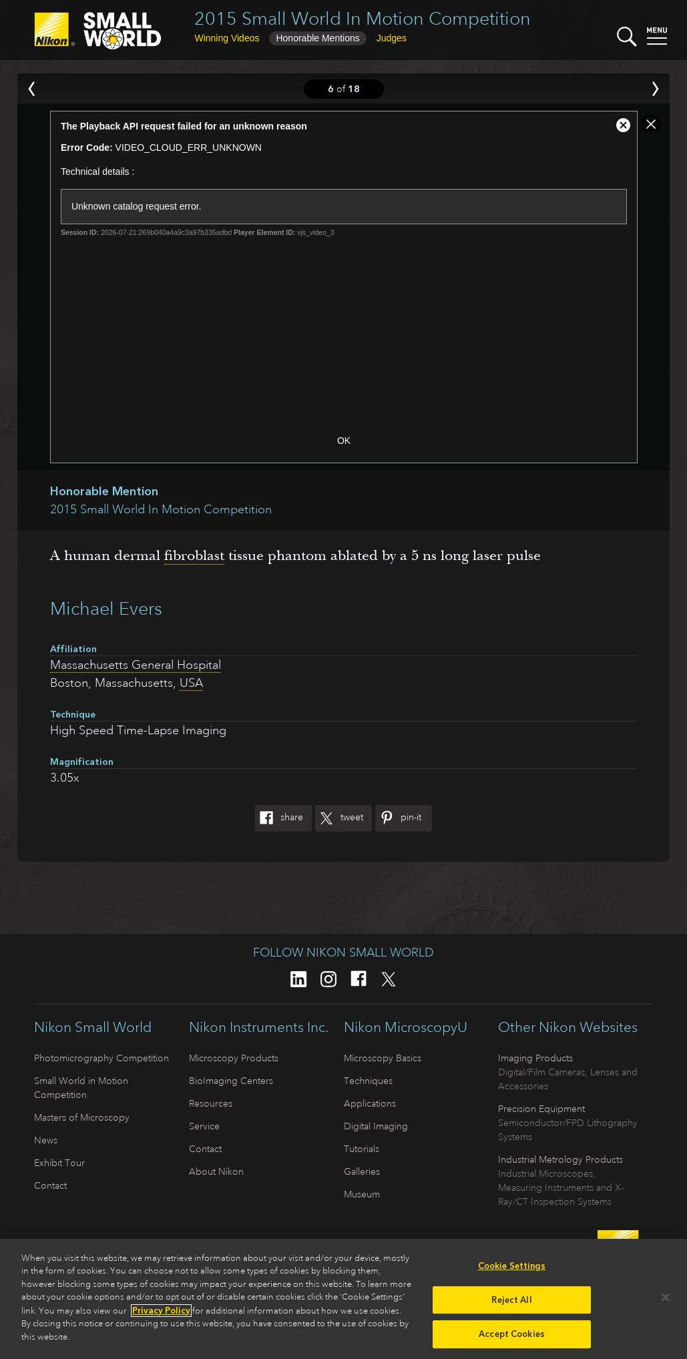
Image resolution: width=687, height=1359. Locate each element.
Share (279, 818)
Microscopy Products (233, 1058)
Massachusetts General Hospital (135, 664)
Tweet (339, 818)
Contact (50, 1185)
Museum (362, 1194)
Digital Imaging (376, 1126)
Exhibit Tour (59, 1163)
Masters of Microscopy (82, 1117)
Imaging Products (535, 1058)
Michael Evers (106, 608)
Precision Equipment (541, 1109)
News (45, 1140)
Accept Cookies (512, 1339)
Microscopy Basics (382, 1058)
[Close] (665, 1301)
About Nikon (216, 1171)
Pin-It (398, 818)
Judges (392, 38)
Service (204, 1126)
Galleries (362, 1171)
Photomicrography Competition (101, 1058)
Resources (210, 1103)
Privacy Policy (161, 1315)
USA (191, 682)
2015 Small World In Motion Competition (362, 18)
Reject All (511, 1305)
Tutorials (361, 1149)
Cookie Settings (512, 1271)
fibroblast (194, 555)
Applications (370, 1103)
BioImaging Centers (231, 1081)
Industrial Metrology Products (560, 1159)
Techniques (368, 1081)
